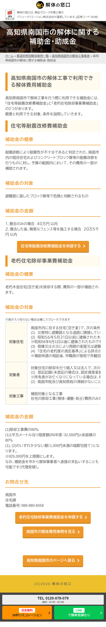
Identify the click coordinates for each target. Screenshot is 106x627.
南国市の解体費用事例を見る (50, 532)
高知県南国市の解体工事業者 (71, 56)
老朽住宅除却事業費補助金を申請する (51, 517)
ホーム (9, 56)
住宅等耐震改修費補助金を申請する (51, 246)
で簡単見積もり (79, 612)
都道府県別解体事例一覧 (33, 56)
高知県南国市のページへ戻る (51, 560)
